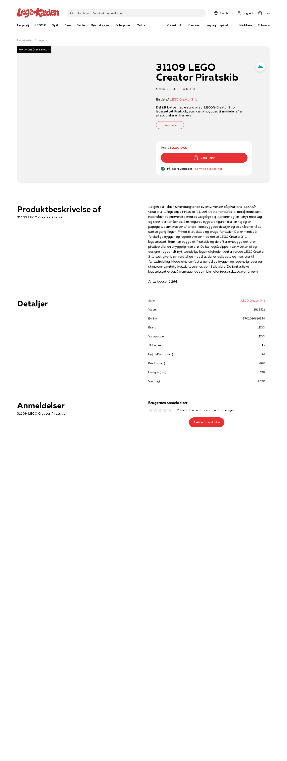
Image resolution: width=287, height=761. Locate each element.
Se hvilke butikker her (208, 169)
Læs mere (170, 125)
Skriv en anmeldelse (207, 422)
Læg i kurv (204, 157)
